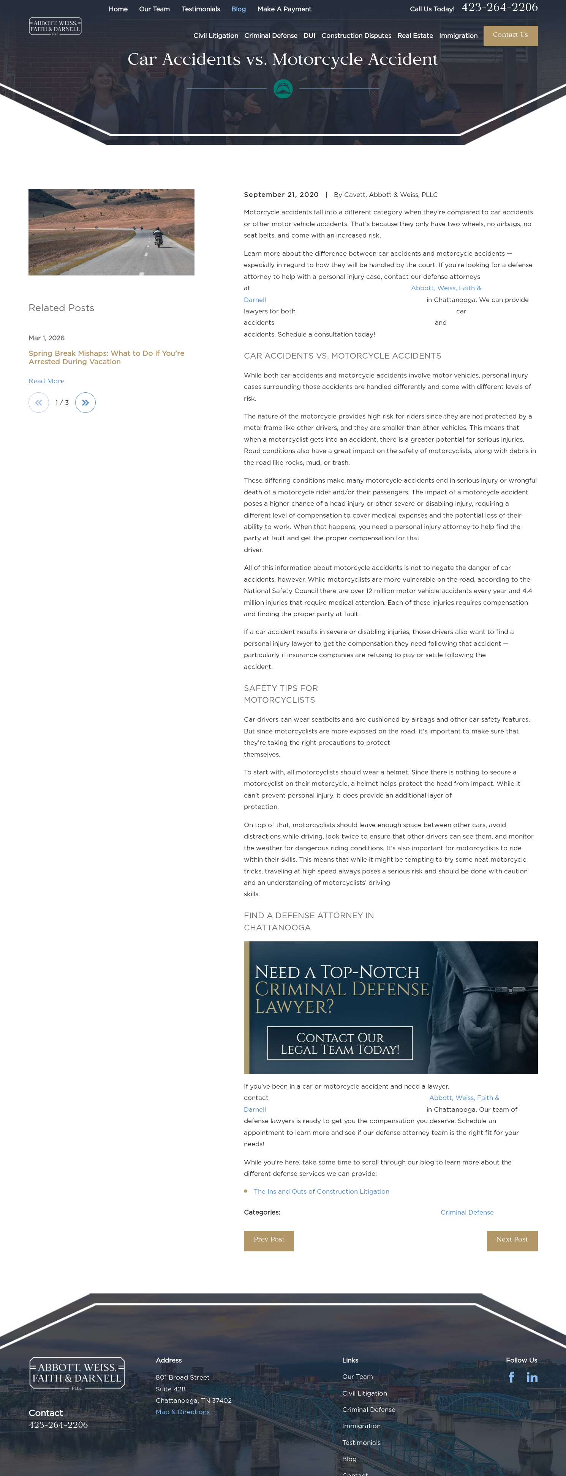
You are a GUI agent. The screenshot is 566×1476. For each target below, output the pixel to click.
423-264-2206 (499, 9)
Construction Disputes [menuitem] (356, 35)
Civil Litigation (364, 1393)
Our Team (154, 9)
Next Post (512, 1240)
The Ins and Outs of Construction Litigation (321, 1191)
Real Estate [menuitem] (415, 35)
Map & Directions (183, 1412)
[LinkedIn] (532, 1377)
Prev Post (269, 1240)
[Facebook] (511, 1377)
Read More (46, 382)
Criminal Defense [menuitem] (270, 35)
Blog (238, 9)
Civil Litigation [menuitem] (215, 35)
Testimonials (201, 9)
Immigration (361, 1426)
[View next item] (85, 402)
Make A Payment (284, 9)
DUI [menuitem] (309, 35)
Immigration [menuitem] (458, 35)
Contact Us (510, 36)
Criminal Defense (467, 1212)
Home (118, 9)
